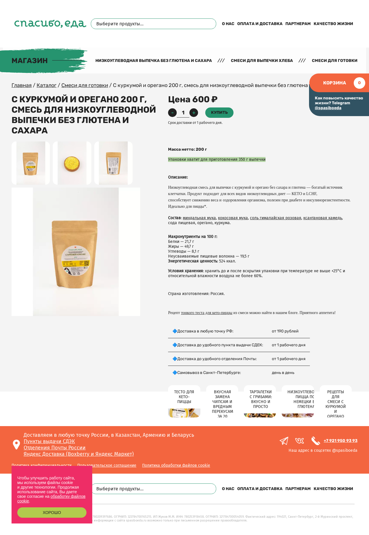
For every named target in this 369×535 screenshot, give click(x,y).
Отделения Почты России (55, 448)
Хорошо (52, 512)
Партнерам (298, 23)
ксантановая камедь (322, 217)
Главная (22, 85)
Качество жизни (333, 23)
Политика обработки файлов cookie (176, 465)
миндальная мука (199, 217)
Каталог (47, 85)
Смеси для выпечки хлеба (262, 60)
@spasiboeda (328, 107)
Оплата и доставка (260, 23)
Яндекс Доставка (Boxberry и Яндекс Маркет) (79, 454)
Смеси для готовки (334, 60)
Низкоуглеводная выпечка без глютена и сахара (153, 60)
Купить (219, 112)
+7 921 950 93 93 (340, 440)
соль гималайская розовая (275, 217)
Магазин (30, 60)
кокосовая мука (233, 217)
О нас (228, 23)
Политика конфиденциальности (41, 465)
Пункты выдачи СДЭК (49, 441)
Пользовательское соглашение (106, 465)
